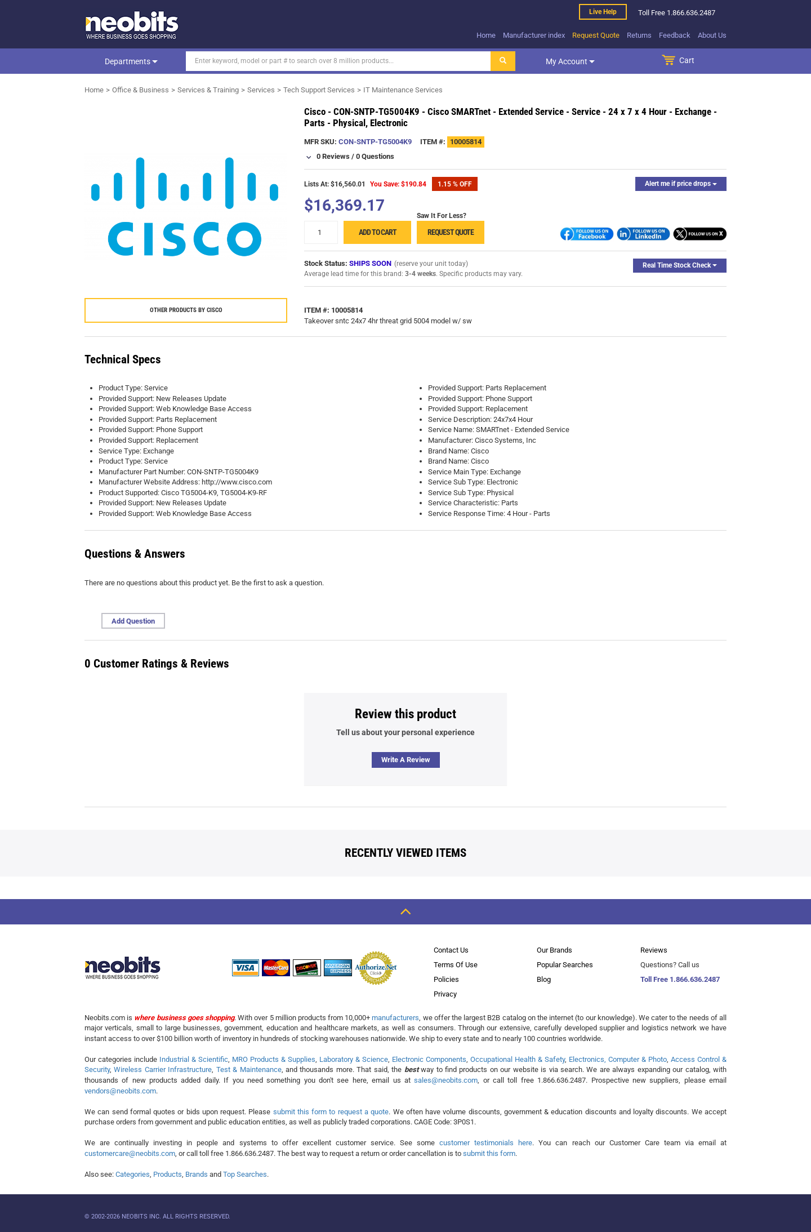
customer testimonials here (485, 1142)
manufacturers (395, 1017)
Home (486, 35)
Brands (196, 1174)
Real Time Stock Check (680, 265)
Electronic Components (429, 1059)
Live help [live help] (603, 12)
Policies (446, 979)
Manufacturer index (534, 35)
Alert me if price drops (681, 184)
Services (261, 90)
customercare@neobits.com (129, 1153)
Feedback (674, 35)
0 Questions (375, 156)
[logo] (132, 25)
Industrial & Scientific (193, 1059)
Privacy (445, 994)
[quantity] (321, 232)
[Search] (338, 61)
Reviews (653, 950)
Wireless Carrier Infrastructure (163, 1069)
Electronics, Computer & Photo (618, 1059)
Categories (132, 1174)
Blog (544, 979)
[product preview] (185, 207)
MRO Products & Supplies (273, 1059)
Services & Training (208, 90)
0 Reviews (333, 156)
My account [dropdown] (570, 61)
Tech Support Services (319, 90)
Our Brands (554, 950)
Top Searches (245, 1174)
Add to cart (377, 232)
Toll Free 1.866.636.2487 (680, 979)
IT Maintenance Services (403, 90)
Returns (639, 35)
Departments (131, 61)
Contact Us (451, 950)
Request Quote (596, 35)
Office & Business (140, 90)
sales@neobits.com (446, 1080)
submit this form (489, 1153)
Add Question (133, 621)
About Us (712, 35)
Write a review (405, 759)
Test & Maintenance (249, 1069)
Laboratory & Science (353, 1059)
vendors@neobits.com (120, 1091)
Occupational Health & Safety (517, 1059)
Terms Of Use (456, 964)
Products (167, 1174)
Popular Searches (565, 964)
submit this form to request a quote (331, 1112)
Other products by (186, 310)
